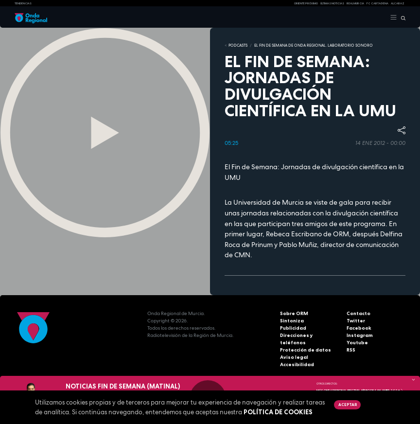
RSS (351, 350)
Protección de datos (305, 350)
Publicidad (293, 328)
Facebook (359, 328)
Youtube (357, 342)
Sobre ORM (294, 313)
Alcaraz (397, 3)
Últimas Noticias (332, 3)
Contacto (358, 313)
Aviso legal (294, 357)
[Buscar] (401, 17)
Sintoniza (292, 321)
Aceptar (347, 404)
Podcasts (237, 45)
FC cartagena (377, 3)
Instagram (360, 335)
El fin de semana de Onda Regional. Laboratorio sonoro (313, 45)
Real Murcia (355, 3)
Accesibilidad (297, 364)
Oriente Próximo (306, 3)
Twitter (356, 321)
